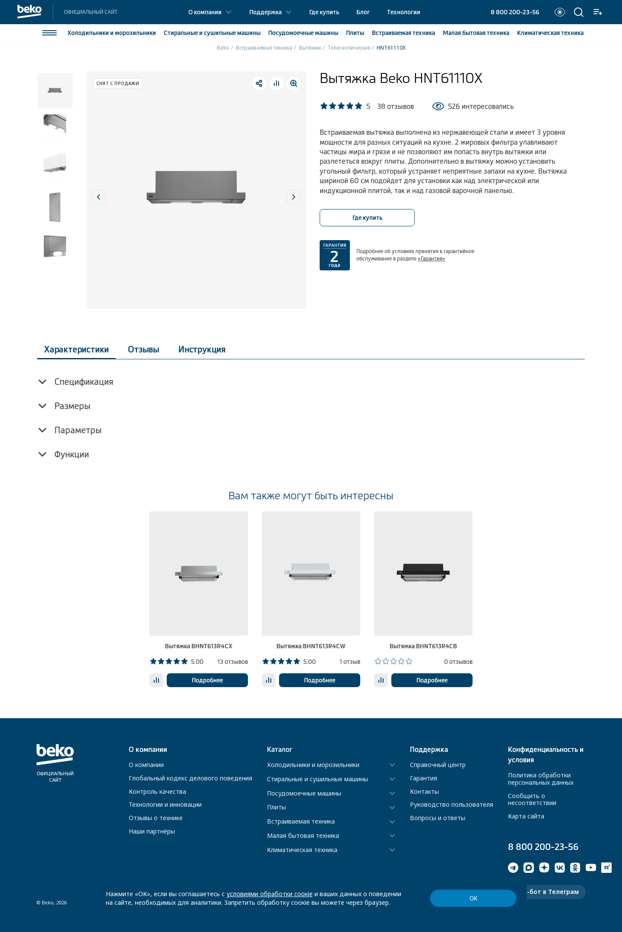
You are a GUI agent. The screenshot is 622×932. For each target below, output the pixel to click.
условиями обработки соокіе (269, 894)
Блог (363, 12)
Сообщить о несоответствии (532, 799)
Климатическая (550, 32)
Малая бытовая (476, 32)
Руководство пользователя (451, 804)
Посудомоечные (303, 32)
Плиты (355, 32)
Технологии (403, 12)
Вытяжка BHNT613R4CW (311, 646)
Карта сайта (526, 816)
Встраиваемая (403, 32)
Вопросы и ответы (437, 818)
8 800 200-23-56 (515, 12)
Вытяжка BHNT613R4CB (423, 646)
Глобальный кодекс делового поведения (190, 778)
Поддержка (265, 12)
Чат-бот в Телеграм (547, 892)
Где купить (324, 12)
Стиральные (212, 32)
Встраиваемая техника (264, 47)
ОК (473, 898)
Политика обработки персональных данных (541, 778)
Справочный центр (438, 765)
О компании (205, 12)
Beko (223, 47)
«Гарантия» (431, 259)
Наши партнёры (152, 831)
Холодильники (111, 32)
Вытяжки (310, 47)
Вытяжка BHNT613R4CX (198, 646)
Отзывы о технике (156, 818)
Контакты (424, 791)
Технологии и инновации (165, 804)
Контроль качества (157, 791)
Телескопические (348, 47)
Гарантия (423, 778)
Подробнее (207, 680)
